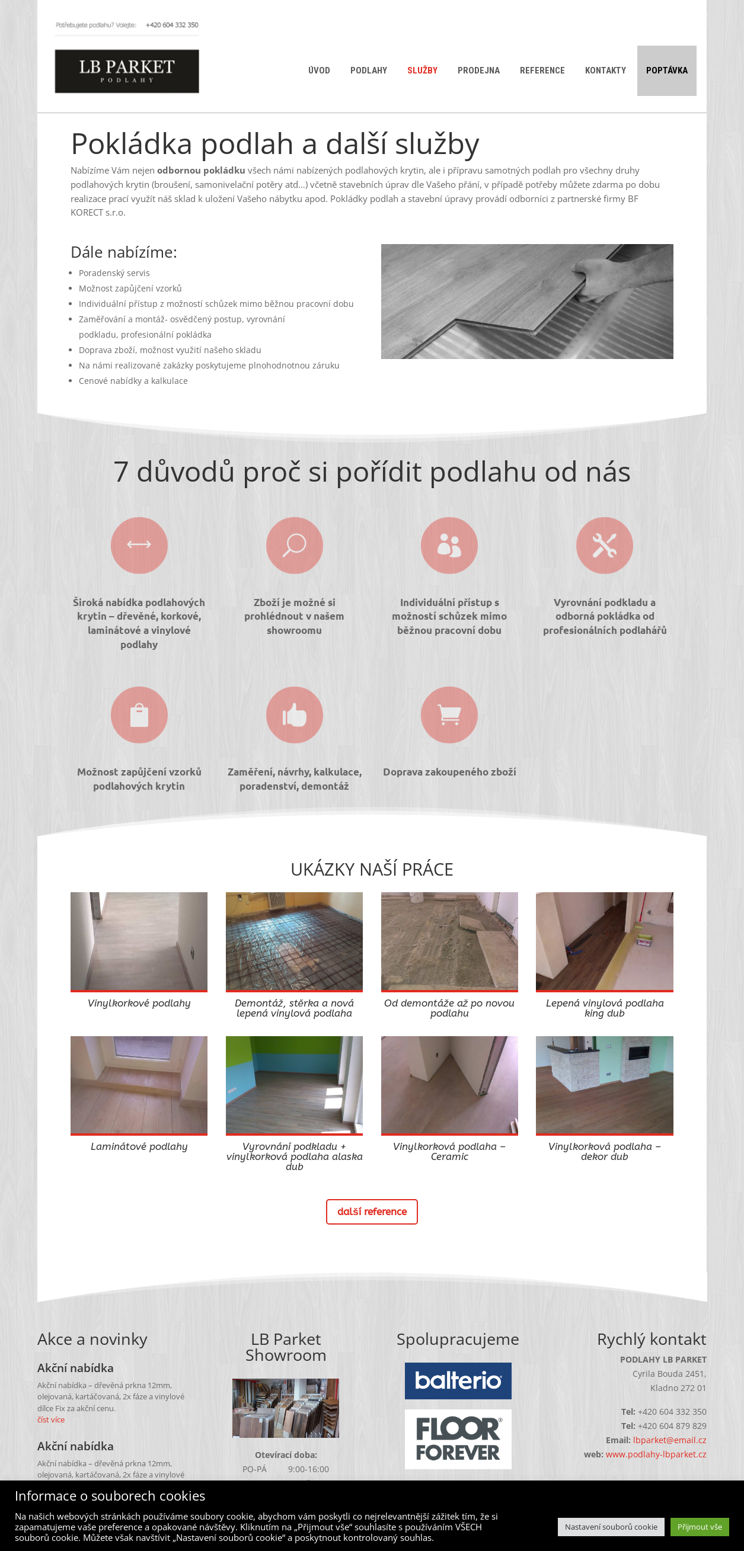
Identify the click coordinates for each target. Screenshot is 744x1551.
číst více (51, 1419)
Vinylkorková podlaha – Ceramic (449, 1151)
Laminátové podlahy (139, 1146)
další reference (371, 1211)
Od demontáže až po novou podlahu (449, 1008)
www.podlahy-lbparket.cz (656, 1454)
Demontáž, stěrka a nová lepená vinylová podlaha (294, 1008)
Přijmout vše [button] (700, 1526)
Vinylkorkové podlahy (139, 1003)
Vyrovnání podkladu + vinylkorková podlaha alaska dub (294, 1156)
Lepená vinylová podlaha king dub (605, 1008)
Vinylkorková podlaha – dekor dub (604, 1151)
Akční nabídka (75, 1368)
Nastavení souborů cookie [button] (611, 1526)
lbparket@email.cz (670, 1440)
